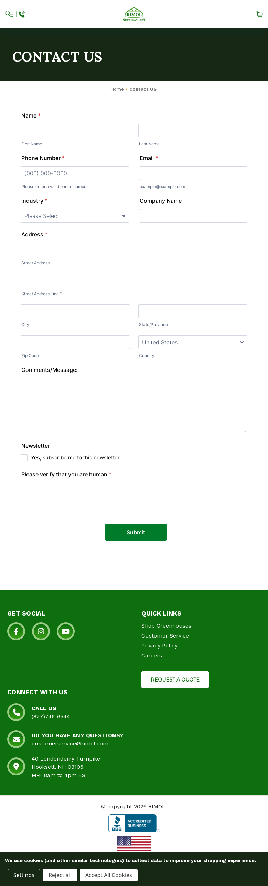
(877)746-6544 (51, 716)
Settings (23, 875)
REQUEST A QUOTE (175, 680)
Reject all (60, 875)
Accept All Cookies (108, 875)
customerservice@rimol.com (70, 743)
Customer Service (165, 635)
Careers (151, 655)
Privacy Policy (159, 645)
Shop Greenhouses (166, 625)
